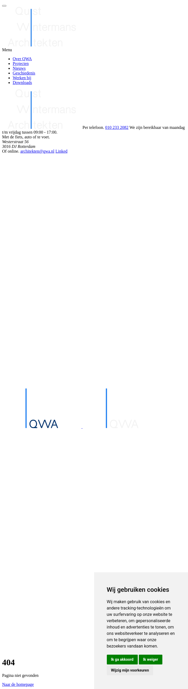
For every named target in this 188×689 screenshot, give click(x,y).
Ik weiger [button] (150, 659)
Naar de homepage (18, 684)
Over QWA (22, 59)
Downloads (22, 82)
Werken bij (22, 78)
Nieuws (19, 68)
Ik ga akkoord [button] (122, 659)
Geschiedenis (24, 73)
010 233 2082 (117, 127)
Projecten (21, 63)
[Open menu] (4, 6)
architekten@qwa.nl (37, 151)
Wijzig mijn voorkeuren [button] (130, 670)
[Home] (94, 538)
